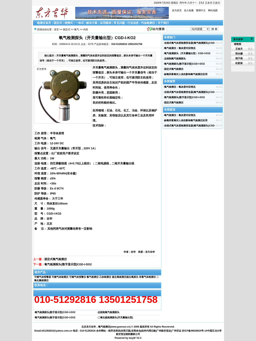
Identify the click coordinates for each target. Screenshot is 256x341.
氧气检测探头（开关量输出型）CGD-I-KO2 (187, 53)
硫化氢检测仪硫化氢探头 (125, 277)
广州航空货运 (163, 330)
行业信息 (133, 22)
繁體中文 (201, 10)
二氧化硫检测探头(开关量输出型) (115, 317)
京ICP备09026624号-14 (194, 330)
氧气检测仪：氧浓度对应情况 (179, 48)
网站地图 (213, 10)
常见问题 (119, 22)
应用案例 (105, 22)
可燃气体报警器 (42, 277)
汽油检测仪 (148, 22)
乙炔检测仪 (105, 277)
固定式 (58, 22)
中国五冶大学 (214, 330)
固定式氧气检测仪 (55, 259)
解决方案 (91, 22)
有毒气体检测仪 (147, 277)
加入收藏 (189, 10)
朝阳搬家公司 (133, 334)
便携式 (68, 22)
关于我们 (163, 22)
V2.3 (138, 338)
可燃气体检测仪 (60, 277)
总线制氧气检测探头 (108, 312)
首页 (56, 29)
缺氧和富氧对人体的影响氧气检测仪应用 (185, 74)
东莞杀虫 (136, 330)
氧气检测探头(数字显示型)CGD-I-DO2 (68, 264)
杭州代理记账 (148, 330)
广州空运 (176, 330)
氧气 (76, 29)
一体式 (79, 22)
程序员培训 (114, 330)
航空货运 (121, 334)
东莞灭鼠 (125, 330)
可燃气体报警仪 (77, 277)
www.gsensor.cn (120, 326)
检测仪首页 (44, 22)
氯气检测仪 (93, 277)
